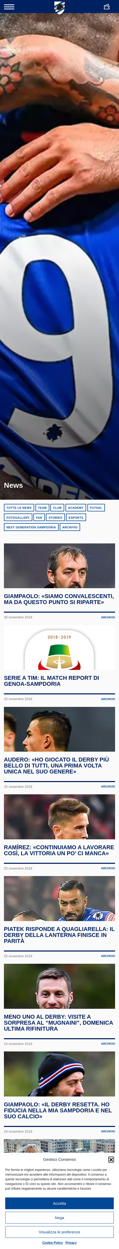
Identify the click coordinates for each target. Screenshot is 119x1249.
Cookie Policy (52, 1243)
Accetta (59, 1203)
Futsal (96, 507)
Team (42, 507)
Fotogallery (18, 517)
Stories (55, 517)
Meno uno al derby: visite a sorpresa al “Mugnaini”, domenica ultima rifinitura (59, 1086)
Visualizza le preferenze (59, 1232)
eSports (76, 517)
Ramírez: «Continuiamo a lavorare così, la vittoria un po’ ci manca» (57, 892)
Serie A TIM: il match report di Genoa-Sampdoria (52, 700)
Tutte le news (19, 507)
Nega (59, 1217)
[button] (111, 1159)
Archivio (70, 527)
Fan (39, 517)
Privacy (71, 1243)
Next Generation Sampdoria (31, 527)
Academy (76, 507)
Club (57, 507)
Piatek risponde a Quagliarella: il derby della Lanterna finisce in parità (59, 989)
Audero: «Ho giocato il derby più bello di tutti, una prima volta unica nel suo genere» (57, 794)
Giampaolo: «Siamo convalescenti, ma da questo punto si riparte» (59, 609)
